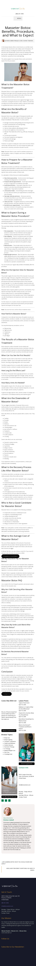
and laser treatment (19, 499)
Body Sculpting (8, 739)
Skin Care (6, 752)
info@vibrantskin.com (24, 785)
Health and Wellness (9, 743)
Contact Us (6, 694)
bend (14, 488)
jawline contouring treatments (21, 531)
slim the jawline (5, 153)
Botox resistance (8, 449)
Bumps (6, 422)
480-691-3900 (5, 903)
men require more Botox (18, 546)
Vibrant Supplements (26, 763)
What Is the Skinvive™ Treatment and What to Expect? (25, 726)
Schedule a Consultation (10, 556)
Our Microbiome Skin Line (9, 796)
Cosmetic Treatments (10, 741)
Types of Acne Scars (24, 703)
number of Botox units (10, 388)
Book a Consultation (9, 730)
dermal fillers (10, 499)
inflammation (16, 522)
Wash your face (8, 479)
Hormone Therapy (9, 747)
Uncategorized (8, 754)
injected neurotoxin (8, 100)
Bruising (6, 420)
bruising (16, 258)
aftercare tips (19, 476)
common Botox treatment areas (22, 309)
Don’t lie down (7, 488)
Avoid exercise (8, 493)
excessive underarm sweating (15, 570)
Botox (3, 346)
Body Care (7, 738)
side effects (7, 413)
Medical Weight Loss (9, 750)
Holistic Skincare (8, 745)
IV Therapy (7, 748)
